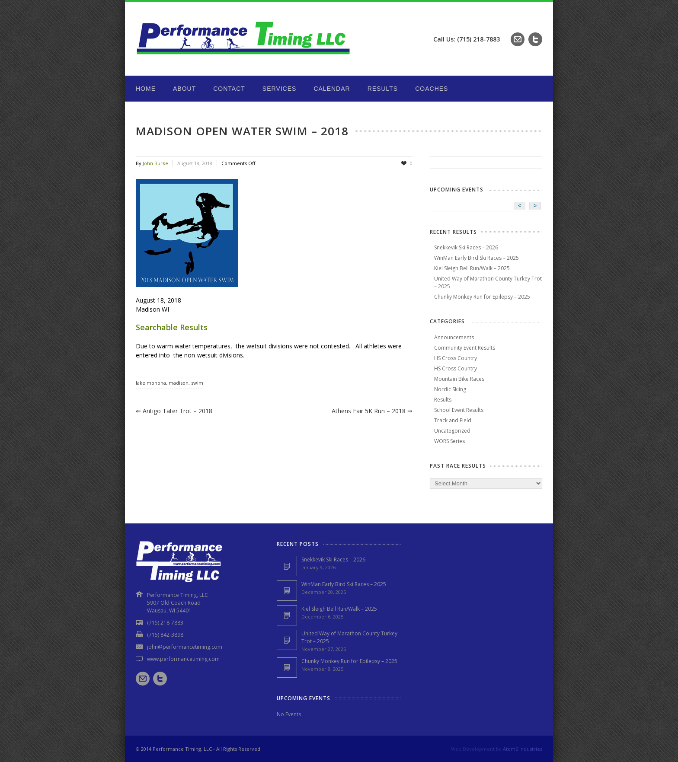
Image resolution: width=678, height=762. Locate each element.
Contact (229, 88)
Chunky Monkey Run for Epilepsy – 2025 (482, 296)
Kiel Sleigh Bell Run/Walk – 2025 (472, 268)
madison (179, 382)
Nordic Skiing (450, 389)
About (184, 88)
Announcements (454, 337)
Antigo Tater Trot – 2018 (174, 411)
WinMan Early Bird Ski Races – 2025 (476, 257)
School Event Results (458, 410)
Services (279, 88)
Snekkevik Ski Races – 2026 (466, 247)
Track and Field (452, 420)
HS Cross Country (455, 358)
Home (146, 88)
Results (383, 88)
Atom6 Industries (522, 749)
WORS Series (449, 441)
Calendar (331, 88)
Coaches (431, 88)
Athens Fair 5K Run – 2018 (372, 411)
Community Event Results (464, 347)
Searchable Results (172, 327)
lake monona (151, 382)
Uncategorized (452, 430)
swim (197, 382)
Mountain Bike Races (459, 379)
